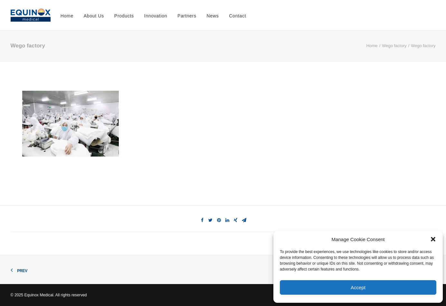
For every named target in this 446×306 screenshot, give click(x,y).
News (213, 15)
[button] (433, 239)
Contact (237, 15)
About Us (94, 15)
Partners (186, 15)
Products (124, 15)
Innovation (155, 15)
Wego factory (394, 45)
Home (67, 15)
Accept (358, 287)
